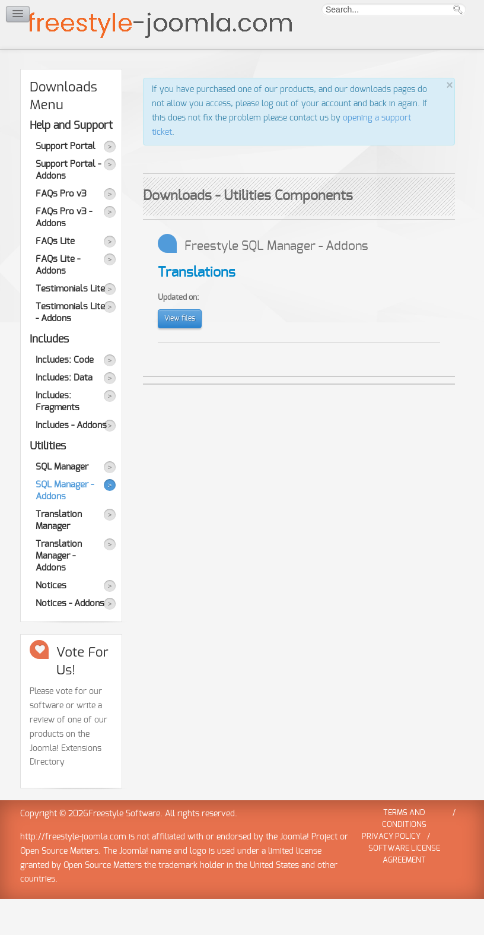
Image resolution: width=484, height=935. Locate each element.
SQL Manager (62, 503)
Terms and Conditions (404, 855)
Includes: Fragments (57, 437)
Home (30, 67)
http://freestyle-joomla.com (73, 873)
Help (183, 67)
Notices (51, 621)
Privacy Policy (391, 873)
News (219, 67)
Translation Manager (59, 556)
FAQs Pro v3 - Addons (64, 253)
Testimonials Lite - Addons (70, 348)
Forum (152, 67)
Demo (113, 67)
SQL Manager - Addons (65, 526)
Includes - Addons (71, 461)
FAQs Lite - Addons (58, 301)
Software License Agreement (404, 891)
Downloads (71, 60)
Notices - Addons (70, 639)
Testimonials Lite (70, 325)
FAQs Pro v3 (61, 230)
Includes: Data (64, 414)
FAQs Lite (55, 277)
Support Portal (65, 182)
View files (179, 354)
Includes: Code (65, 396)
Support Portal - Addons (68, 206)
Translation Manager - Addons (59, 592)
